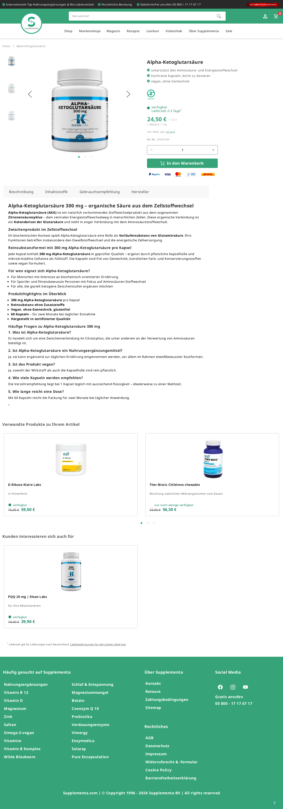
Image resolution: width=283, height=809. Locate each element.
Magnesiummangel (90, 692)
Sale (229, 31)
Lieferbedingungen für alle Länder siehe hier (98, 644)
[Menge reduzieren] (151, 150)
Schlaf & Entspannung (92, 684)
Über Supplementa (204, 31)
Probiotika (82, 716)
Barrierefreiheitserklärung (170, 777)
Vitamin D (13, 700)
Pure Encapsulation (90, 756)
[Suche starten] (219, 16)
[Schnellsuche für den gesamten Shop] (141, 16)
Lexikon (152, 31)
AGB (149, 737)
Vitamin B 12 (16, 692)
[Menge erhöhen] (213, 150)
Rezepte (133, 31)
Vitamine (12, 740)
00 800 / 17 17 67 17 (187, 4)
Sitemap (153, 707)
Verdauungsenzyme (90, 724)
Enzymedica (83, 740)
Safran (10, 724)
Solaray (79, 748)
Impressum (156, 753)
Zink (8, 716)
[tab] (21, 192)
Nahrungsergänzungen (26, 684)
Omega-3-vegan (19, 732)
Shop (68, 31)
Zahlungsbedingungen (166, 699)
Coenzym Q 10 (85, 708)
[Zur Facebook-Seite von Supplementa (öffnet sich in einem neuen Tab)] (221, 687)
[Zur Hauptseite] (31, 19)
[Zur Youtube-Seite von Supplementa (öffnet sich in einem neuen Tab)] (246, 687)
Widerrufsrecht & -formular (171, 761)
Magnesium (15, 708)
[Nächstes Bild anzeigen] (128, 94)
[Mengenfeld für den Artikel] (182, 150)
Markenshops (90, 31)
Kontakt (153, 683)
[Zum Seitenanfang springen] (274, 802)
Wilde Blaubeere (20, 756)
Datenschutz (157, 745)
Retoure (153, 691)
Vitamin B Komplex (22, 748)
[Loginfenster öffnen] (266, 16)
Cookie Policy (158, 769)
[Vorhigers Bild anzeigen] (29, 94)
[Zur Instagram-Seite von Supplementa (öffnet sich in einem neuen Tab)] (234, 687)
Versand (170, 131)
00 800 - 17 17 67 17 (233, 703)
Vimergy (80, 732)
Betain (78, 700)
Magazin (113, 31)
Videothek (174, 31)
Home (6, 46)
